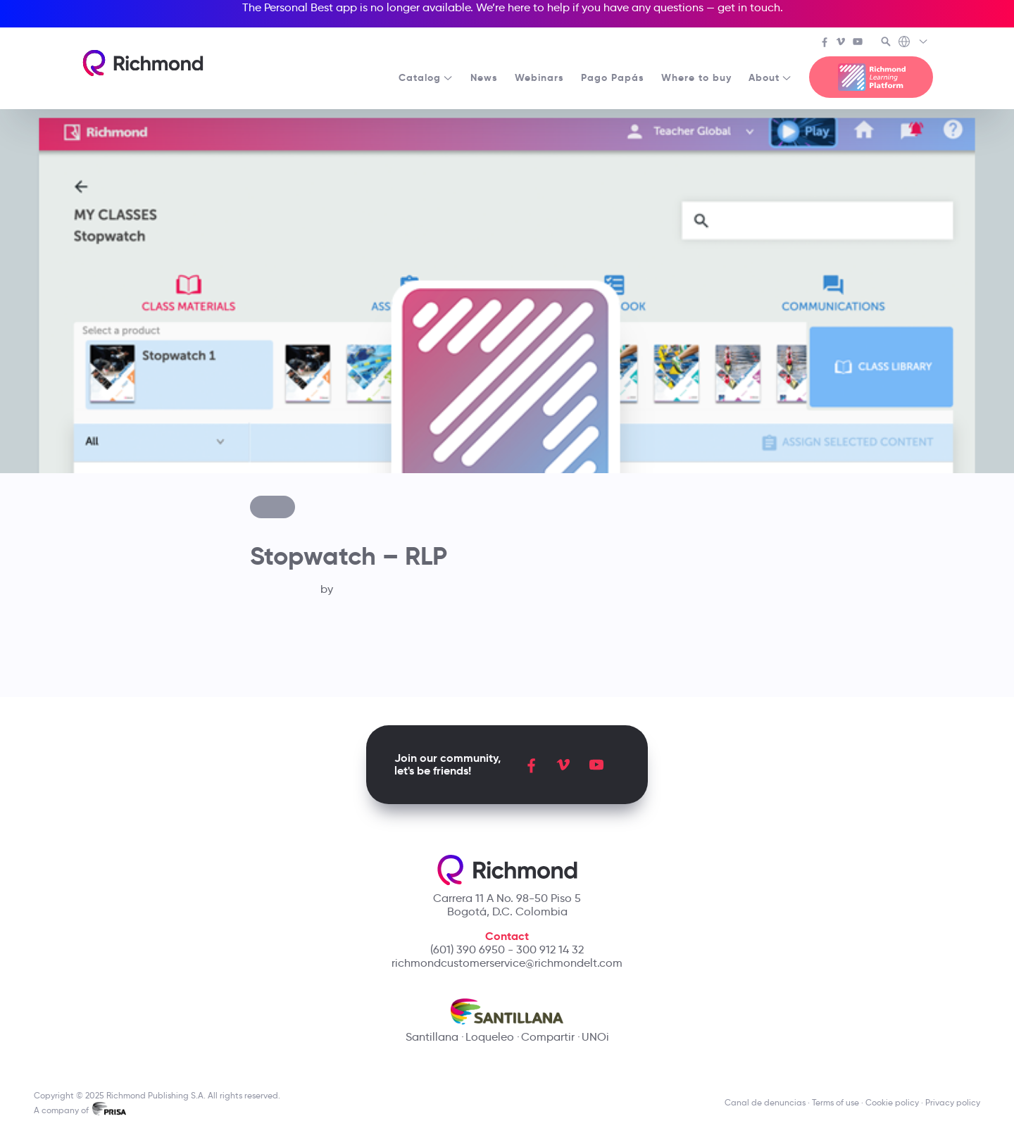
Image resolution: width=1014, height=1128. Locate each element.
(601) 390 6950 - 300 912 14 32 (507, 949)
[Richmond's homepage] (143, 63)
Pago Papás (612, 77)
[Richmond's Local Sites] (913, 43)
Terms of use (835, 1102)
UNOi (595, 1037)
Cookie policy (892, 1102)
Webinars (539, 77)
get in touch (749, 7)
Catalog (426, 77)
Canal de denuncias (765, 1102)
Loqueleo (489, 1037)
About (770, 77)
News (484, 77)
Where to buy (696, 77)
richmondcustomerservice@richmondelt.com (507, 963)
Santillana (432, 1037)
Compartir (548, 1037)
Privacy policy (952, 1102)
